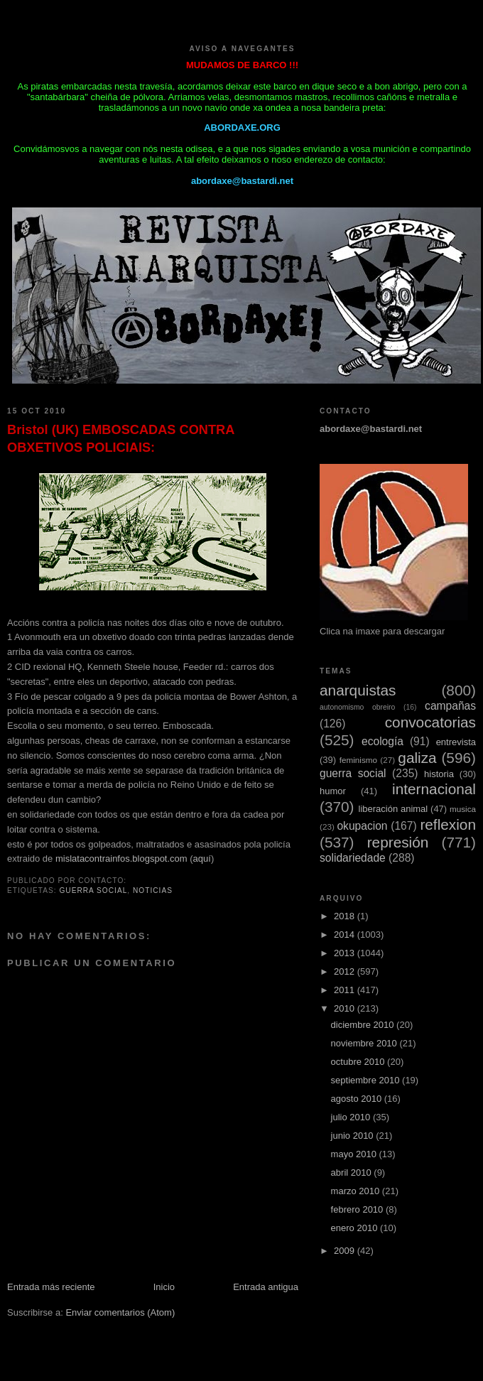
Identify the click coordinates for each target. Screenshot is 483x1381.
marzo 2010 (356, 1191)
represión (398, 842)
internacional (434, 789)
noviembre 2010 (365, 1043)
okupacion (362, 826)
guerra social (93, 890)
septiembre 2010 (366, 1080)
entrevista (456, 742)
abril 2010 (352, 1172)
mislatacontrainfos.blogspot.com (121, 858)
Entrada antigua (265, 1287)
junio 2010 (353, 1135)
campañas (450, 706)
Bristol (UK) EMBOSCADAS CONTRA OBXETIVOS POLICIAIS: (120, 439)
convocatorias (430, 722)
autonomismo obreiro (357, 707)
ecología (382, 741)
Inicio (164, 1287)
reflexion (448, 824)
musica (463, 808)
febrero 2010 (358, 1209)
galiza (417, 757)
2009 (345, 1250)
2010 (345, 1008)
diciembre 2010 (364, 1024)
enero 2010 (355, 1228)
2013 (345, 953)
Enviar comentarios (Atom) (120, 1312)
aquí (202, 858)
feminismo (358, 759)
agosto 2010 (357, 1098)
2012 (345, 971)
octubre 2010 (359, 1061)
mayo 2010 (355, 1154)
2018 (345, 916)
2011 (345, 990)
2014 (345, 934)
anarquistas (358, 690)
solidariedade (353, 858)
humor (333, 791)
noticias (153, 890)
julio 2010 (352, 1117)
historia (439, 774)
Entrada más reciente (51, 1287)
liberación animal (393, 808)
